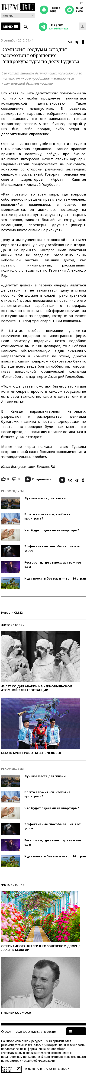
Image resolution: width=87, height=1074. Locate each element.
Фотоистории (13, 625)
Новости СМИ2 (12, 612)
